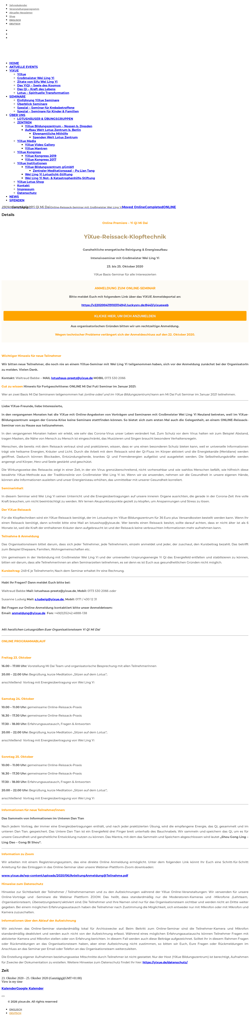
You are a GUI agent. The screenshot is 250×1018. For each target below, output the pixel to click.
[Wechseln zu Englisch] (15, 20)
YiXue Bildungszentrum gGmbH (49, 167)
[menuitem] (128, 5)
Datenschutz (27, 193)
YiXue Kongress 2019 (40, 156)
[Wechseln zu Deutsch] (15, 1013)
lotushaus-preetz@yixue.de (72, 378)
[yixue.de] (125, 50)
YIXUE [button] (14, 70)
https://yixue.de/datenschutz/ (165, 962)
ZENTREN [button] (24, 122)
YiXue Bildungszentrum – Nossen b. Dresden (58, 126)
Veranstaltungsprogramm (24, 9)
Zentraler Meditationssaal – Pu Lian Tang (64, 170)
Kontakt (23, 185)
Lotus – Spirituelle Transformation (43, 93)
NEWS (14, 196)
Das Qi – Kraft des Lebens (36, 89)
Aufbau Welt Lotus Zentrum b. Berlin (53, 130)
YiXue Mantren (36, 148)
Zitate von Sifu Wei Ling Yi (37, 82)
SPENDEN (16, 200)
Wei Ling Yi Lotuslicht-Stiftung (49, 174)
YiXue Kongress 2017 (40, 159)
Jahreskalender (18, 5)
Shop (12, 17)
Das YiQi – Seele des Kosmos (39, 85)
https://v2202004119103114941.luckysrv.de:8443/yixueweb (125, 305)
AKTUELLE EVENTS (23, 67)
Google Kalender (30, 988)
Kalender (9, 988)
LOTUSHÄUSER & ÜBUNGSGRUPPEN (45, 119)
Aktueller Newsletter (21, 13)
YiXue (21, 74)
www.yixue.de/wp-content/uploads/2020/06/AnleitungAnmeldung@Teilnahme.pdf (65, 875)
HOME (14, 63)
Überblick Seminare (32, 104)
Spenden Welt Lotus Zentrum (55, 137)
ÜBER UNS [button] (17, 115)
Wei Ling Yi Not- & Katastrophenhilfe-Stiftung (60, 178)
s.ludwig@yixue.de (49, 599)
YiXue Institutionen (32, 163)
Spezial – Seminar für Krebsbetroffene (45, 107)
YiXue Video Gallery (40, 145)
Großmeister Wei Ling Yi (35, 78)
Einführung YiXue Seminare (38, 100)
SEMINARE (17, 96)
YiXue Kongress (29, 152)
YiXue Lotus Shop (30, 182)
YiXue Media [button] (26, 141)
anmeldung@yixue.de (28, 613)
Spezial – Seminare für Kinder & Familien (48, 111)
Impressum (25, 189)
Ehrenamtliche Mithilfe (50, 133)
